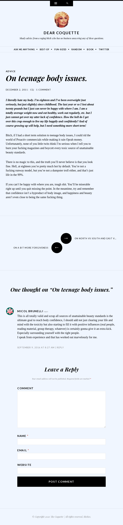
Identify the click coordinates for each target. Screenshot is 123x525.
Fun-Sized (60, 49)
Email (23, 450)
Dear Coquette (61, 33)
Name (22, 436)
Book (90, 49)
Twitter (104, 49)
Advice (11, 71)
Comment (25, 388)
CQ (32, 89)
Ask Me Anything (24, 49)
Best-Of (44, 49)
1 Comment (43, 89)
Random (76, 49)
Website (24, 464)
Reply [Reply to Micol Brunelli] (60, 347)
